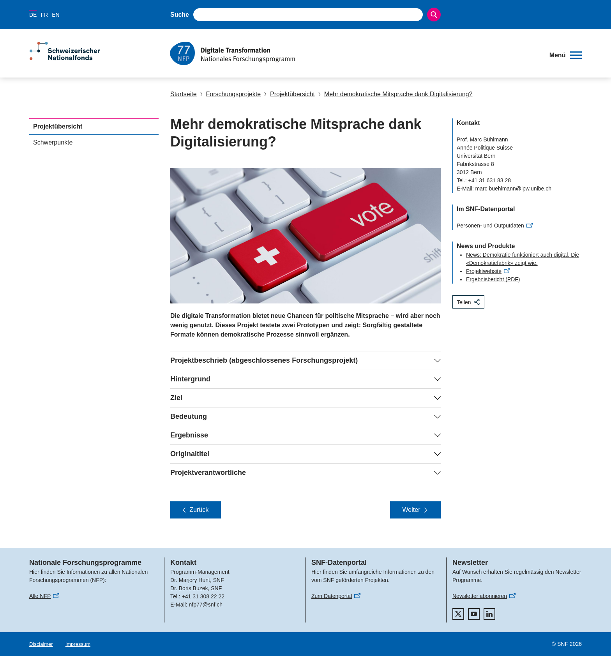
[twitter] (458, 614)
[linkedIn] (489, 614)
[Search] (434, 14)
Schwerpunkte (52, 142)
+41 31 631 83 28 (489, 180)
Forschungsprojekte (230, 94)
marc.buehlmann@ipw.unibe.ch (513, 188)
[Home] (354, 53)
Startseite (183, 94)
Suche (179, 14)
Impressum (77, 644)
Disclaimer (41, 644)
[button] (565, 55)
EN (55, 15)
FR (44, 15)
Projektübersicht (289, 94)
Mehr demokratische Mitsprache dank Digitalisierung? (395, 94)
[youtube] (474, 614)
